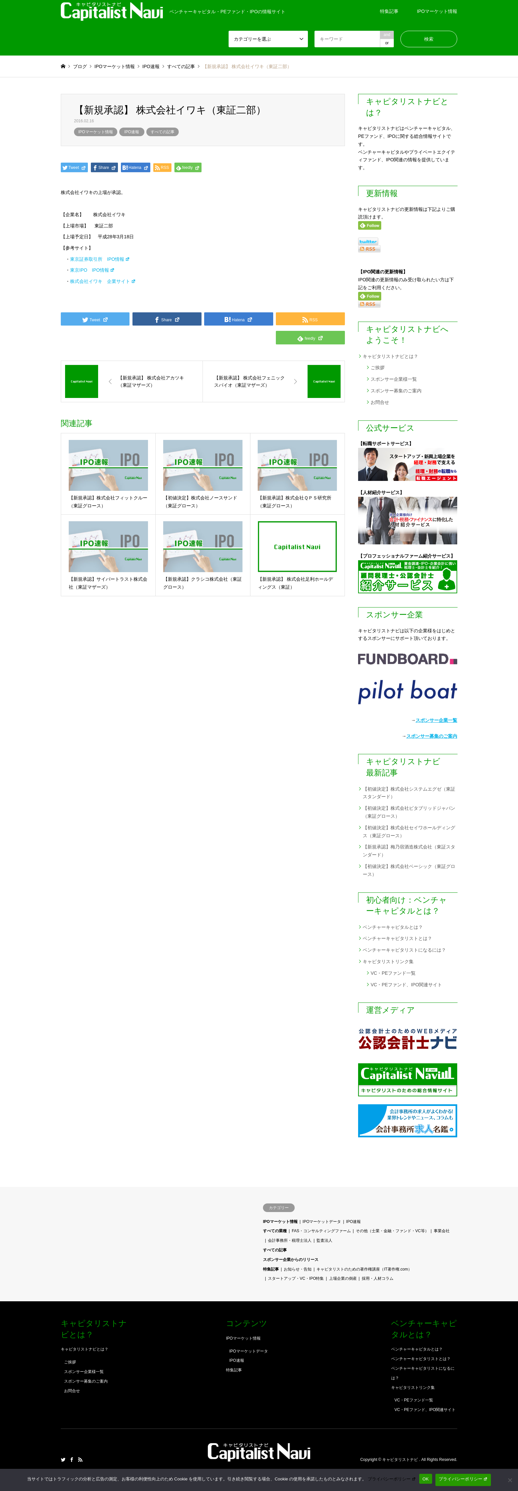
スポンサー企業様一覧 (394, 379)
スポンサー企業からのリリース (290, 1259)
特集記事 (389, 11)
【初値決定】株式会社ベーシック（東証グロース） (409, 870)
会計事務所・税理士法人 (290, 1240)
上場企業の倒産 (343, 1278)
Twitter (63, 1459)
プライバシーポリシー (392, 1478)
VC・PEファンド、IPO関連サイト (406, 984)
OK (426, 1478)
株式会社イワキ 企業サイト (103, 281)
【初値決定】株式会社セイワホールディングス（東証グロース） (409, 831)
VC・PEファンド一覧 (393, 973)
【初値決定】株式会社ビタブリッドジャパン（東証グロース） (409, 812)
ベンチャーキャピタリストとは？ (397, 938)
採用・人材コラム (377, 1278)
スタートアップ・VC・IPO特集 (296, 1278)
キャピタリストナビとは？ (390, 356)
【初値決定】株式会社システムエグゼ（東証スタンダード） (409, 793)
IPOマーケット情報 (437, 11)
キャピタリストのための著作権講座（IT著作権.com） (364, 1269)
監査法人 (324, 1240)
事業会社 (442, 1231)
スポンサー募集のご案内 (396, 390)
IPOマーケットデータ (322, 1221)
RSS (80, 1459)
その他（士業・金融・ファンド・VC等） (392, 1231)
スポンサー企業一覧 (436, 720)
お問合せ (380, 402)
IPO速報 (131, 132)
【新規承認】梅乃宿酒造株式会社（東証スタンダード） (409, 850)
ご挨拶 (378, 367)
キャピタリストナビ (400, 1460)
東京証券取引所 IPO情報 (100, 259)
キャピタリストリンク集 (388, 961)
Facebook (71, 1459)
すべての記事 (162, 132)
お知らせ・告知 (298, 1269)
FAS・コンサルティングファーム (321, 1231)
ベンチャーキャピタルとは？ (393, 927)
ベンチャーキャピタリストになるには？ (404, 950)
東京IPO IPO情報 (92, 270)
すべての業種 (275, 1231)
